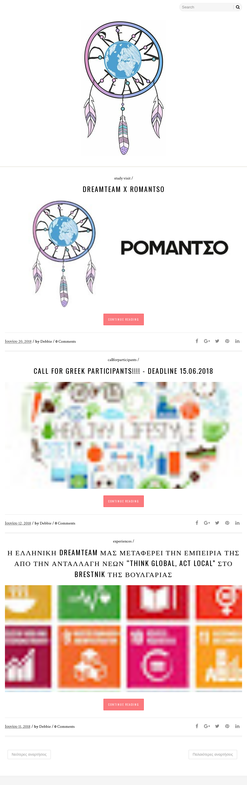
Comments (66, 344)
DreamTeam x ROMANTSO (124, 189)
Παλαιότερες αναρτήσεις (212, 763)
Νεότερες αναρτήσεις (29, 763)
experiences (122, 547)
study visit (122, 178)
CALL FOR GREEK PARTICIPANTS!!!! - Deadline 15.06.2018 (124, 373)
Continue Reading (123, 322)
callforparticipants (122, 362)
